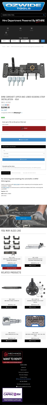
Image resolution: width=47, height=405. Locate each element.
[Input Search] (21, 15)
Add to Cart (23, 135)
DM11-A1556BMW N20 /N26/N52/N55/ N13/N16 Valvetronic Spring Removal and (35, 255)
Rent (24, 124)
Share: (6, 100)
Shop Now (32, 261)
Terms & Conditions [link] (23, 368)
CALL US (23, 214)
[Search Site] (44, 15)
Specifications (16, 168)
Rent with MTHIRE (11, 263)
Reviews (29, 168)
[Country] (23, 149)
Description (5, 168)
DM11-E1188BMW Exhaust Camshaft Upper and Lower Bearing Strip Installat (11, 255)
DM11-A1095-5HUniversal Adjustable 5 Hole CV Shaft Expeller (35, 296)
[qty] (23, 131)
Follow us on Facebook (23, 375)
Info (21, 108)
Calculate (23, 155)
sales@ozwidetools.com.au (23, 382)
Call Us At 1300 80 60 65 (23, 379)
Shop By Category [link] (23, 370)
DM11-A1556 (6, 183)
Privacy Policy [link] (23, 373)
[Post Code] (23, 152)
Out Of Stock (9, 261)
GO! (43, 36)
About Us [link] (23, 363)
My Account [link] (23, 365)
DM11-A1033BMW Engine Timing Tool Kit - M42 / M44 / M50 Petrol (35, 330)
